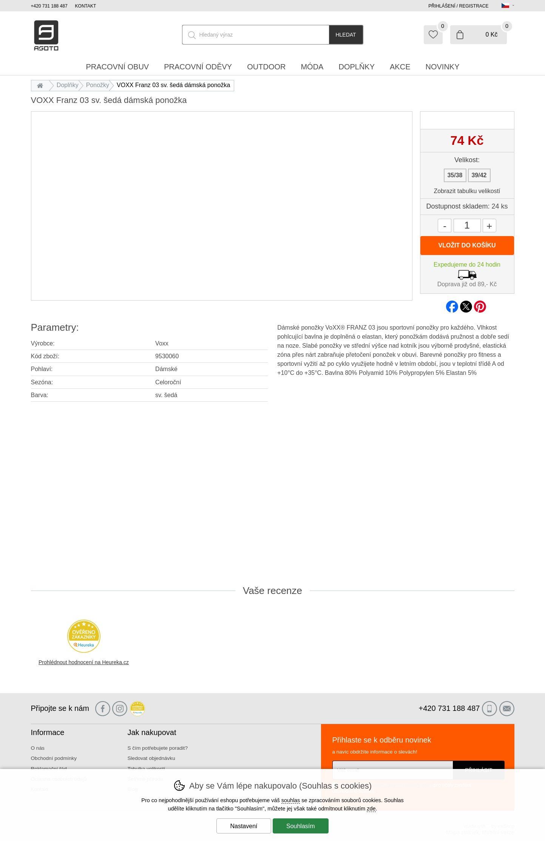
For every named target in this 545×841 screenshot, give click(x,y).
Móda (312, 67)
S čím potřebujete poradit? (158, 748)
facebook (452, 304)
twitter (466, 304)
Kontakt (85, 6)
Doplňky (68, 85)
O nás (38, 748)
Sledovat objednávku (151, 758)
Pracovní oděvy (198, 67)
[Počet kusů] (467, 225)
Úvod (42, 85)
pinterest (480, 304)
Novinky (443, 67)
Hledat (345, 35)
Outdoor (266, 67)
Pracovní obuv (117, 67)
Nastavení (243, 826)
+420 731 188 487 (49, 6)
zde (371, 809)
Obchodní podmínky (54, 758)
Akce (400, 67)
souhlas (290, 800)
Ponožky (97, 85)
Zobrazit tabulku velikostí (467, 191)
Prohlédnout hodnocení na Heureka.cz (84, 662)
